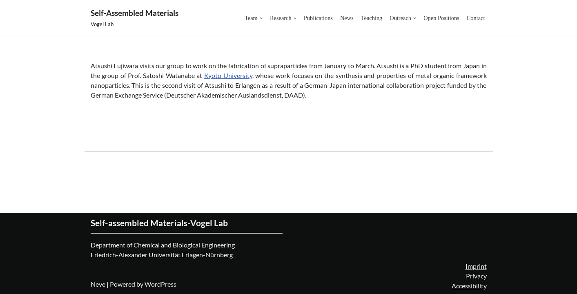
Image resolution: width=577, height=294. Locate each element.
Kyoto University (228, 75)
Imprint (476, 266)
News (347, 18)
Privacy (476, 276)
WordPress (160, 284)
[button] (261, 18)
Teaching (372, 18)
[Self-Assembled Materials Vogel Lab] (134, 18)
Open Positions (441, 18)
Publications (318, 18)
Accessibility (469, 286)
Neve (98, 284)
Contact (476, 18)
